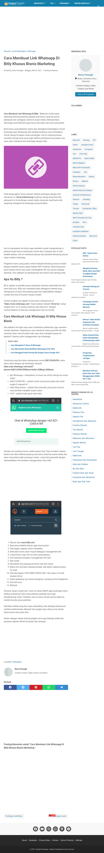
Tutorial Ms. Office (89, 209)
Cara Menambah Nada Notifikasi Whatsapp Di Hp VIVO (33, 349)
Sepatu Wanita (79, 442)
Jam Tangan (78, 451)
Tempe (75, 204)
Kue (74, 154)
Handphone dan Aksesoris (84, 421)
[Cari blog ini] (98, 6)
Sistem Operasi (79, 186)
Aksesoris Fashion (81, 403)
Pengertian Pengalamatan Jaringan (89, 355)
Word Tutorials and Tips (82, 218)
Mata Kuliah (89, 158)
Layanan (10, 10)
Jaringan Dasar (87, 145)
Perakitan (76, 172)
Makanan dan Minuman (83, 438)
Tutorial (76, 209)
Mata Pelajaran (79, 163)
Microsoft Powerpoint (81, 167)
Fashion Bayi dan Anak (83, 473)
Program (64, 3)
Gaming (86, 140)
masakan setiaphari (80, 231)
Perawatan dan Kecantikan (85, 460)
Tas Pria (76, 447)
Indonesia (17, 662)
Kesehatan (77, 149)
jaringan (76, 222)
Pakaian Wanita (80, 434)
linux (84, 222)
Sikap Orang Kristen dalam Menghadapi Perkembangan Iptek (91, 337)
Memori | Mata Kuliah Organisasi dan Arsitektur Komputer (91, 322)
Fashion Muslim (80, 425)
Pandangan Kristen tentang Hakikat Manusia (90, 304)
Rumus (75, 181)
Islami (75, 145)
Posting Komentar (51, 70)
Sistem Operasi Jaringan (82, 190)
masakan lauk (78, 227)
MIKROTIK (77, 158)
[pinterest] (36, 687)
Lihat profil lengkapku (85, 94)
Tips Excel (85, 204)
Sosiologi (86, 199)
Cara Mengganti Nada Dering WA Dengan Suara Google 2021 (35, 353)
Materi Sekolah (81, 3)
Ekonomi (76, 140)
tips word (93, 236)
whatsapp (20, 257)
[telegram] (61, 687)
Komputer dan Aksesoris (84, 477)
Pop (85, 172)
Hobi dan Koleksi (80, 464)
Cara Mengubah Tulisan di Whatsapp (26, 345)
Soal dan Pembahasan (82, 195)
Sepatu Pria (78, 416)
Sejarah (85, 181)
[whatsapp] (48, 687)
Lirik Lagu (83, 154)
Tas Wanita (78, 429)
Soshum (76, 199)
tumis (75, 240)
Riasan (91, 177)
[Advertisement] (52, 28)
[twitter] (23, 687)
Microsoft (39, 3)
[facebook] (10, 687)
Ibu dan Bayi (78, 468)
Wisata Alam (78, 213)
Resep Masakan (27, 10)
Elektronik (77, 408)
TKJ (52, 3)
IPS (94, 140)
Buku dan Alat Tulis (81, 481)
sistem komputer (79, 236)
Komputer (89, 149)
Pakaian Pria (78, 412)
